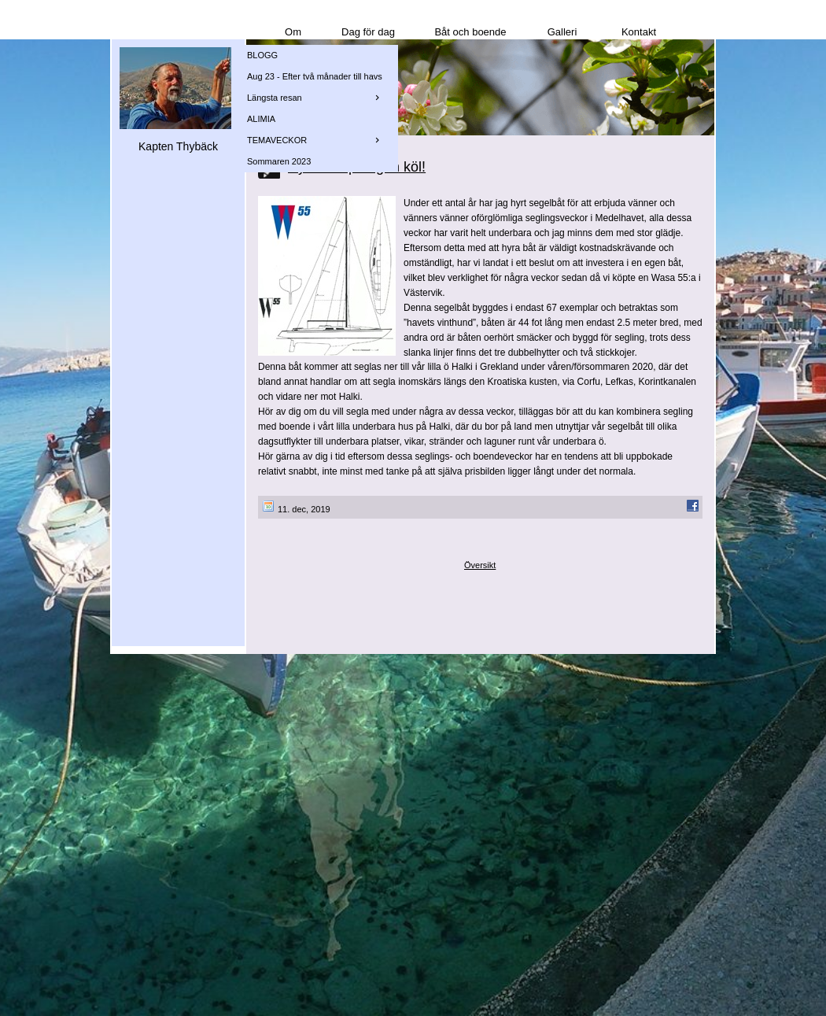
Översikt (480, 565)
